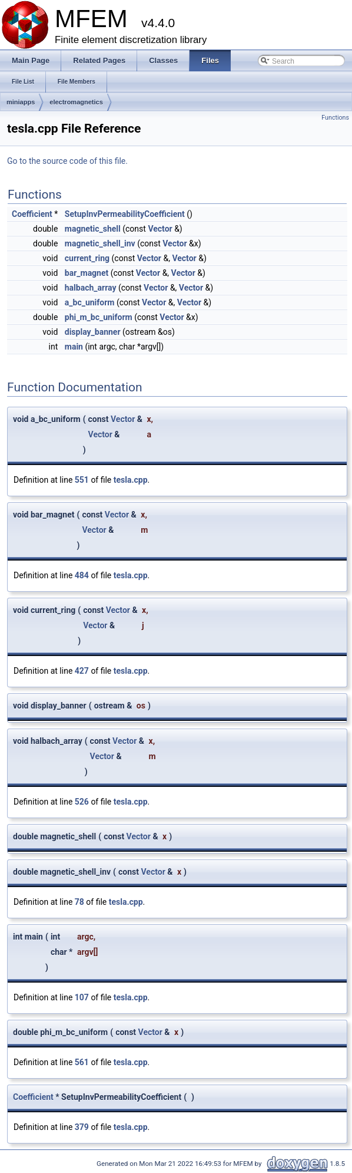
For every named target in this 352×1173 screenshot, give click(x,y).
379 (82, 1127)
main (74, 346)
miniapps (20, 102)
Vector (160, 228)
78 (79, 902)
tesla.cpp (131, 480)
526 (82, 801)
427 (82, 671)
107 (82, 997)
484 (82, 575)
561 (82, 1062)
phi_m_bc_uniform (98, 317)
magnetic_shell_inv (100, 243)
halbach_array (91, 287)
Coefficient (32, 214)
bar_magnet (86, 273)
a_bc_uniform (90, 302)
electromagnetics (75, 102)
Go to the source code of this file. (67, 161)
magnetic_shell (93, 228)
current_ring (87, 258)
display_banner (93, 332)
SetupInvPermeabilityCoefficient (125, 214)
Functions (335, 117)
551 (82, 480)
